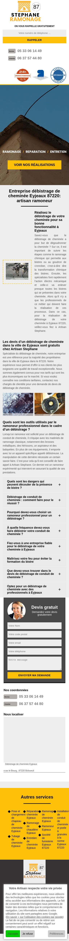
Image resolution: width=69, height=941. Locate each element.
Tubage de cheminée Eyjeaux (16, 841)
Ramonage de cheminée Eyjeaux (46, 816)
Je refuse (28, 933)
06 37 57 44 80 (29, 58)
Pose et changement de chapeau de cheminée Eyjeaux (16, 821)
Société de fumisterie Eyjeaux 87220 (46, 841)
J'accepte (12, 933)
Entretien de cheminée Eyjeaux (31, 843)
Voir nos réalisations (34, 165)
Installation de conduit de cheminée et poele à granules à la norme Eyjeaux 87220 (61, 829)
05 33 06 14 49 (29, 51)
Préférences (56, 933)
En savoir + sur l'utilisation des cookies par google (35, 917)
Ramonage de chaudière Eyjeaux (31, 827)
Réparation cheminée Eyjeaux (31, 814)
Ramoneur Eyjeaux (46, 828)
